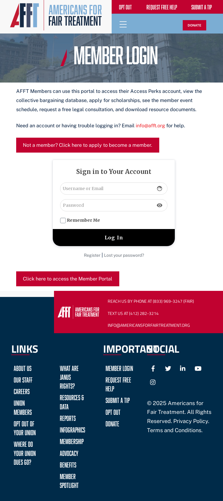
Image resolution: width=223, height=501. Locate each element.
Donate (112, 423)
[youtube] (198, 367)
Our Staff (23, 379)
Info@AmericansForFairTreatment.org (149, 325)
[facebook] (153, 367)
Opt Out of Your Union (25, 427)
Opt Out (113, 411)
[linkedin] (183, 367)
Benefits (68, 464)
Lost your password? (124, 255)
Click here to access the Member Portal (67, 279)
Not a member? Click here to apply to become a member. (87, 145)
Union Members (23, 406)
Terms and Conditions (174, 430)
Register (92, 255)
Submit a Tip (118, 399)
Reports (68, 417)
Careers (22, 390)
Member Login (119, 367)
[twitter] (168, 367)
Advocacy (69, 452)
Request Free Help (118, 383)
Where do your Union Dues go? (25, 452)
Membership (72, 440)
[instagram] (153, 381)
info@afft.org (150, 126)
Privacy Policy (190, 421)
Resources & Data (72, 401)
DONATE (194, 25)
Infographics (72, 429)
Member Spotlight (69, 480)
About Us (22, 367)
